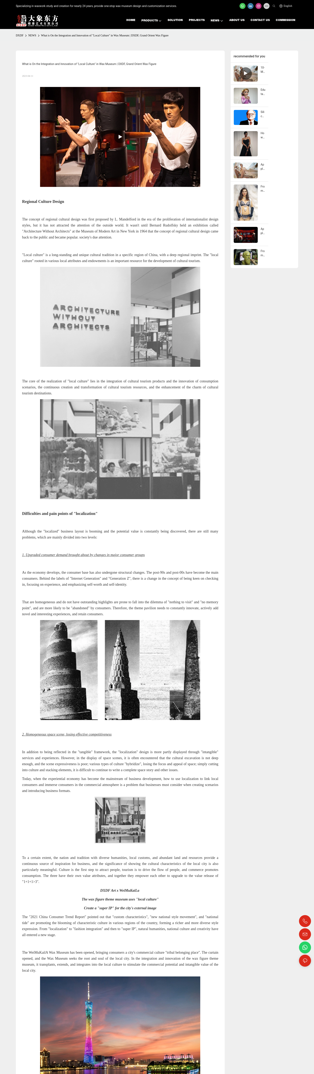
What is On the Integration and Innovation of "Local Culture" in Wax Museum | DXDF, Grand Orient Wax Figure (105, 35)
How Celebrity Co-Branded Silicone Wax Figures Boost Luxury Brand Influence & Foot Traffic (261, 136)
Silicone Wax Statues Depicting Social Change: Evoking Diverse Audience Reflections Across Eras (261, 114)
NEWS (32, 35)
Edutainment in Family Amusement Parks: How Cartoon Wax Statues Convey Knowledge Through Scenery (261, 92)
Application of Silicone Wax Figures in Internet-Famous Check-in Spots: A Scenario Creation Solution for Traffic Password (261, 167)
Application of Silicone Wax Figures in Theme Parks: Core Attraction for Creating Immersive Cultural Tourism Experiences (261, 231)
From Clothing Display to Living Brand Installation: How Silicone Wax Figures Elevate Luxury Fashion (261, 189)
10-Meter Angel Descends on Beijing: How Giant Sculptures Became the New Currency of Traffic (261, 70)
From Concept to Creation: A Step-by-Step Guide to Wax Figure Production (261, 253)
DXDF (19, 35)
